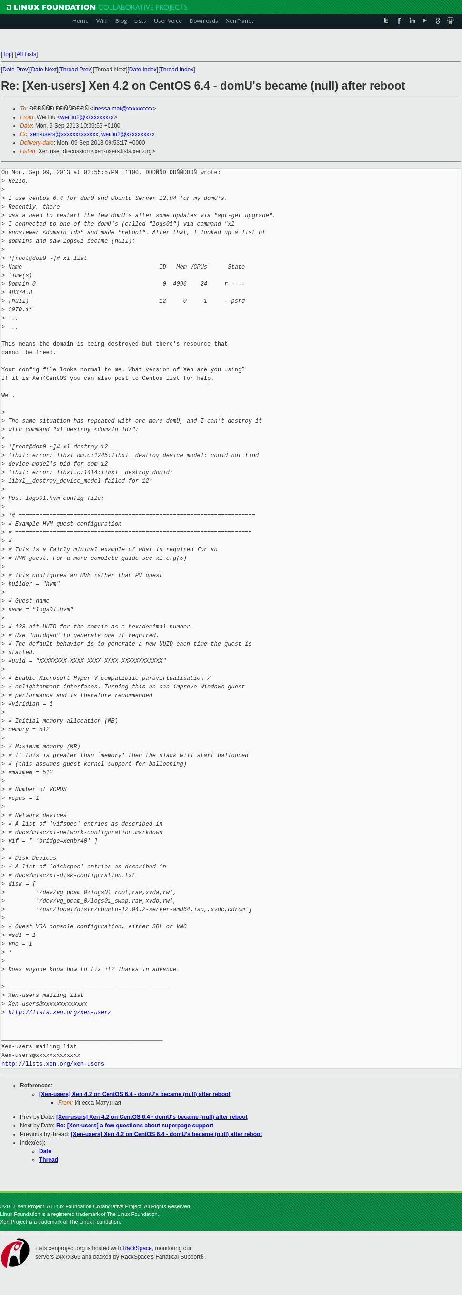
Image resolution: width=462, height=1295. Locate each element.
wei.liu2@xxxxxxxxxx (87, 117)
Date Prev (15, 69)
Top (6, 54)
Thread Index (177, 69)
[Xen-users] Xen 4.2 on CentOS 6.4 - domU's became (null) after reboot (135, 1094)
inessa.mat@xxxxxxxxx (123, 108)
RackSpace (136, 1248)
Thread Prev (75, 69)
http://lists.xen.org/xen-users (59, 1012)
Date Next (43, 69)
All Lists (26, 54)
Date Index (143, 69)
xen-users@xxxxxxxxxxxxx (64, 134)
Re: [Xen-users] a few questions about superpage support (134, 1125)
